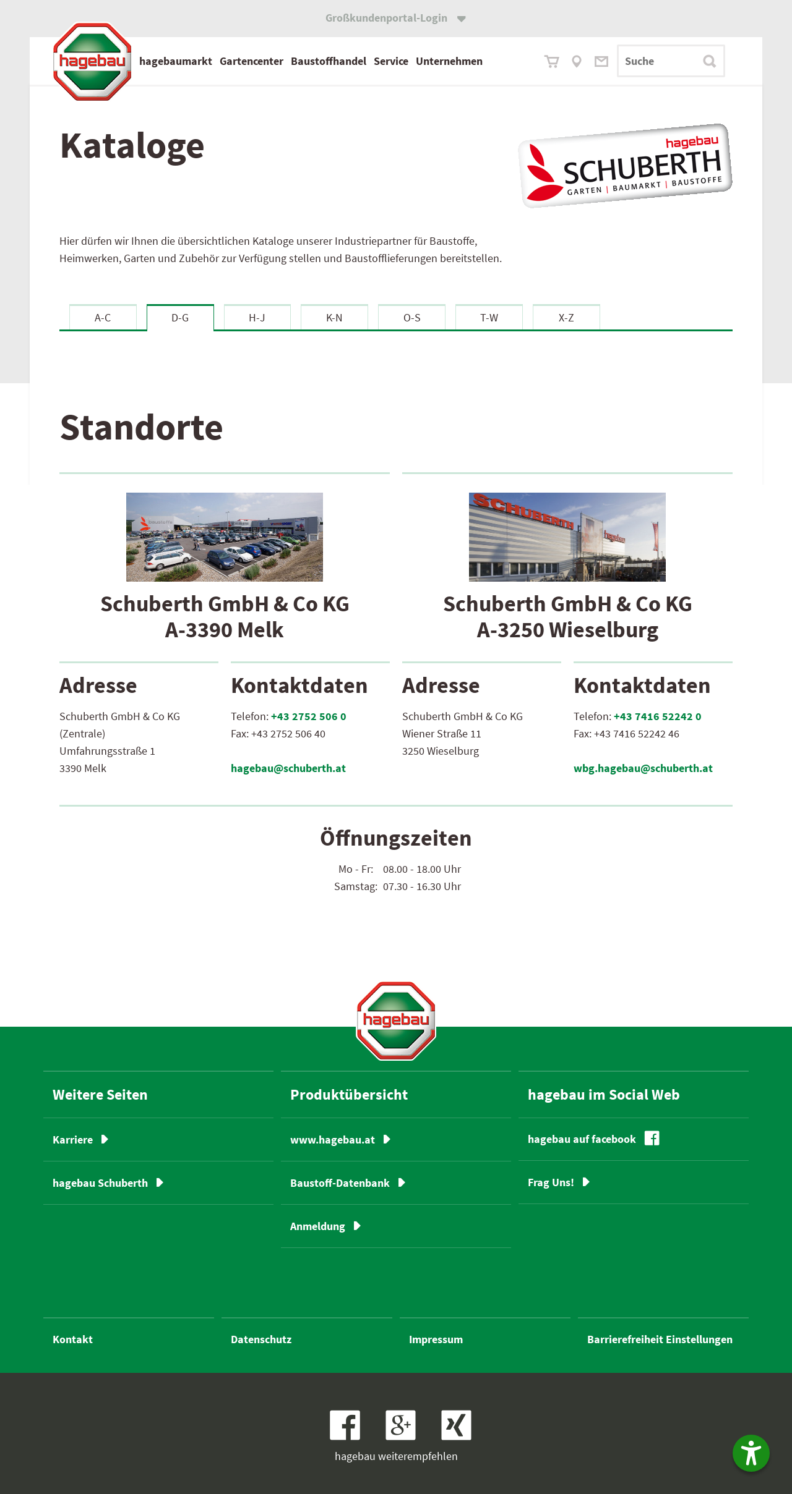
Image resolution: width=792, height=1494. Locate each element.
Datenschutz (261, 1339)
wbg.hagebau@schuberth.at (643, 768)
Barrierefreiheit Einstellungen (660, 1339)
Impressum (436, 1339)
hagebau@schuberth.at (288, 768)
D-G (180, 317)
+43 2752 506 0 (308, 716)
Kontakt (73, 1339)
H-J (257, 317)
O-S (412, 317)
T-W (489, 317)
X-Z (566, 317)
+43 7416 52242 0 (658, 716)
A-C (103, 317)
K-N (334, 317)
